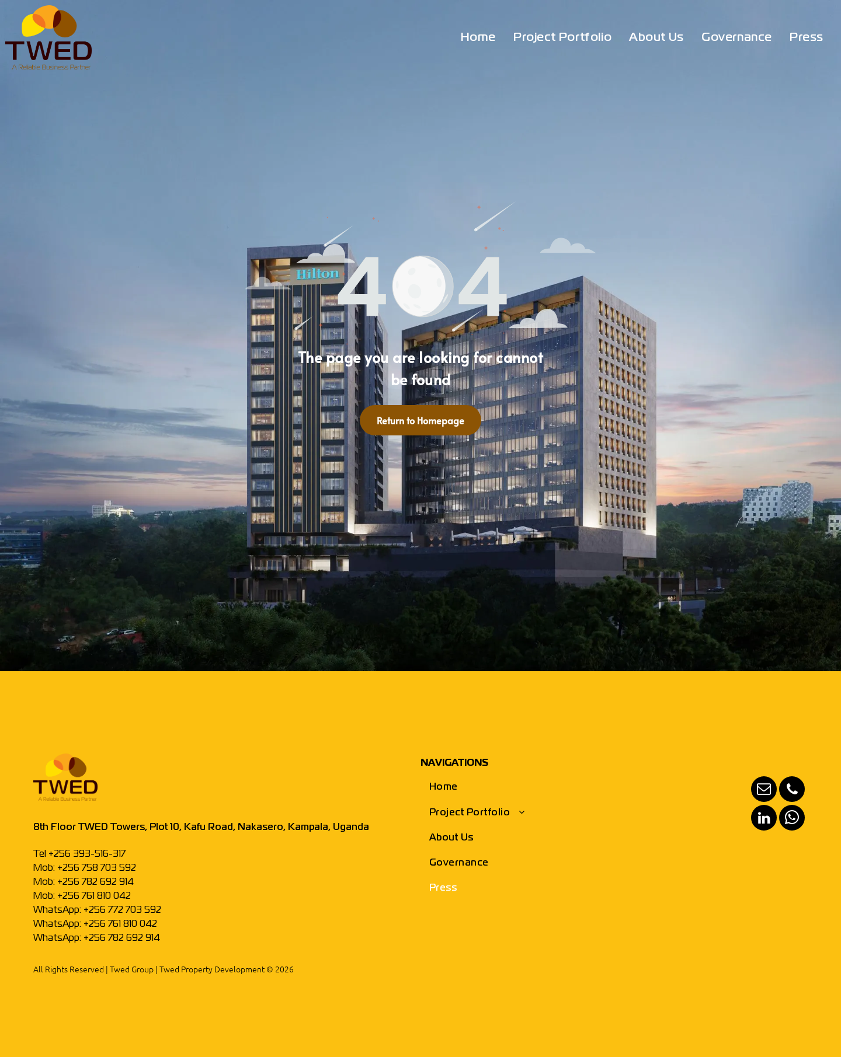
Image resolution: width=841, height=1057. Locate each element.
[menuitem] (478, 38)
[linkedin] (764, 819)
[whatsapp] (792, 819)
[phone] (792, 790)
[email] (764, 790)
